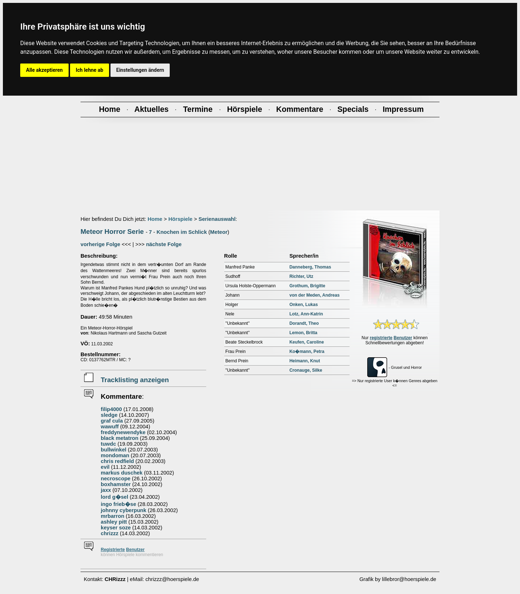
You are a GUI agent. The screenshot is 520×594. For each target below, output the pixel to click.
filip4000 (111, 409)
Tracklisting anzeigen (135, 380)
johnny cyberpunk (123, 510)
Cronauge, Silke (305, 370)
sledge (109, 415)
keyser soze (116, 527)
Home (155, 219)
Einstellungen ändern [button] (140, 70)
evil (105, 467)
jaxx (106, 490)
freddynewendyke (123, 432)
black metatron (119, 438)
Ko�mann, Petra (306, 351)
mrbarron (112, 516)
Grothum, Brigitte (307, 285)
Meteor (219, 232)
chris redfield (117, 461)
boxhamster (116, 484)
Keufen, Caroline (306, 342)
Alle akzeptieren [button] (44, 70)
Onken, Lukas (303, 304)
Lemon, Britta (303, 332)
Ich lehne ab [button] (89, 70)
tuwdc (108, 444)
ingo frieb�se (118, 504)
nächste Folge (164, 244)
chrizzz (109, 533)
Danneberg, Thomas (310, 267)
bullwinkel (113, 450)
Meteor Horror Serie (112, 231)
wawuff (110, 426)
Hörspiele (180, 219)
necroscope (115, 478)
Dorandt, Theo (303, 323)
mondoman (115, 455)
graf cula (112, 421)
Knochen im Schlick (182, 232)
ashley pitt (114, 522)
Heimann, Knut (304, 360)
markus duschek (122, 473)
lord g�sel (114, 497)
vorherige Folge (100, 244)
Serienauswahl (217, 219)
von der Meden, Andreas (314, 295)
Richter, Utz (301, 276)
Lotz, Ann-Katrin (306, 313)
